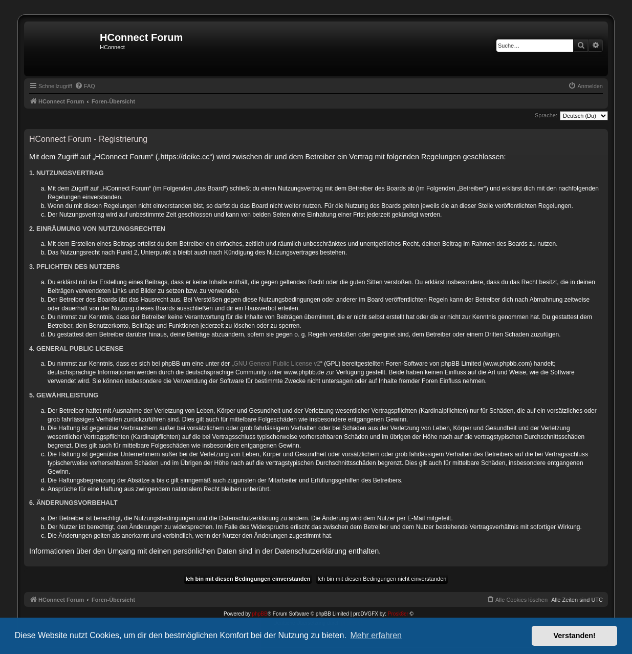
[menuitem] (85, 86)
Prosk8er (398, 614)
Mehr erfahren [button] (376, 635)
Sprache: (546, 115)
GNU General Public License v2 (277, 363)
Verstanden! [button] (575, 635)
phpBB (260, 614)
